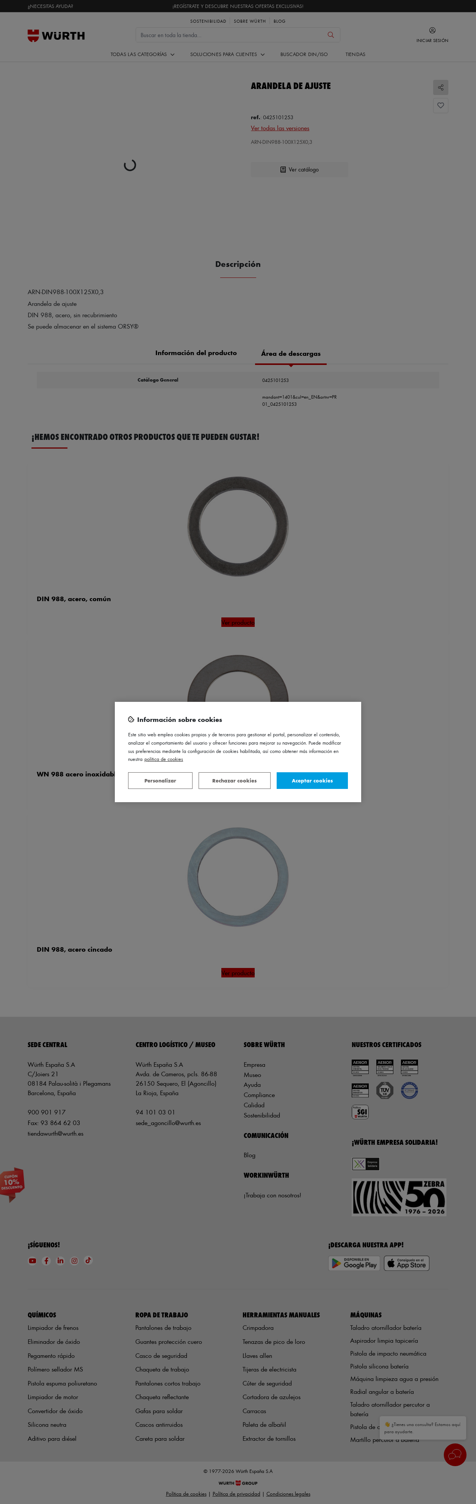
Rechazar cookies (234, 780)
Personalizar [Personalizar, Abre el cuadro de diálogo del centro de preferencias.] (160, 780)
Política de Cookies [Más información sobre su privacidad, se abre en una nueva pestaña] (163, 759)
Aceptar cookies (312, 780)
